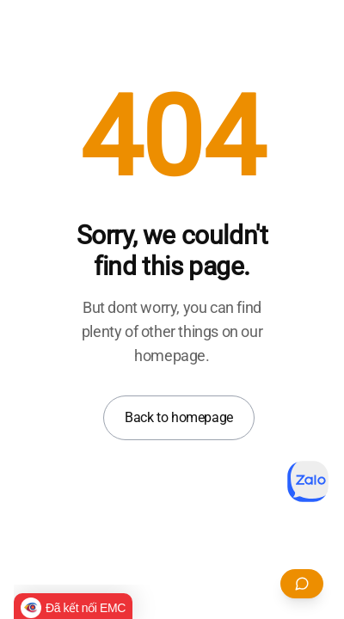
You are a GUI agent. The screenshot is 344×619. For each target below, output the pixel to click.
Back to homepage (179, 417)
